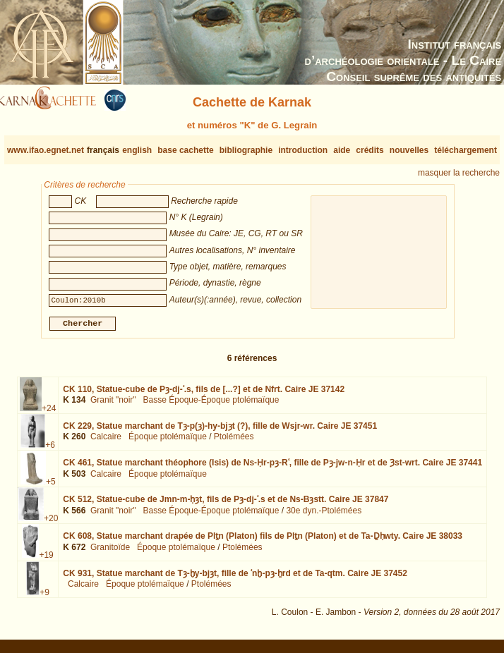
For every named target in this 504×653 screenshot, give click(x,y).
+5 (51, 487)
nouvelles (409, 150)
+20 (51, 524)
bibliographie (246, 150)
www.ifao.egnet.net (45, 150)
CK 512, (225, 505)
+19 (46, 561)
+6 (50, 451)
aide (341, 150)
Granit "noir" (113, 405)
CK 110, (203, 395)
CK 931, (235, 578)
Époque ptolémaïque (167, 442)
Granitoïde (110, 553)
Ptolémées (234, 442)
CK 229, (220, 432)
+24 (49, 414)
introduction (303, 150)
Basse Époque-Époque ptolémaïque (211, 405)
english (137, 150)
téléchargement (465, 150)
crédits (369, 150)
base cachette (185, 150)
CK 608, (262, 542)
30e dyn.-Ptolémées (323, 516)
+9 (44, 597)
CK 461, (272, 468)
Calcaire (105, 442)
